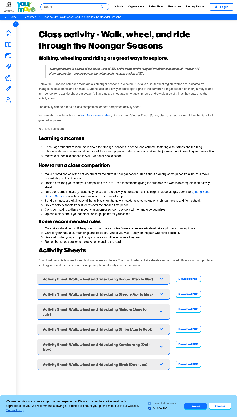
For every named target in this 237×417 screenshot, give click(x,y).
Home (13, 17)
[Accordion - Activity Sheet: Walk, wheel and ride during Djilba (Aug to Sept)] (103, 329)
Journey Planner (195, 6)
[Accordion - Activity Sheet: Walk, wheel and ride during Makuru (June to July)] (103, 311)
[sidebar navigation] (16, 24)
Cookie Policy (15, 410)
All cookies (160, 408)
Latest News (156, 6)
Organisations (136, 6)
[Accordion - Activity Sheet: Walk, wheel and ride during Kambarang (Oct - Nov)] (103, 347)
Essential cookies (164, 403)
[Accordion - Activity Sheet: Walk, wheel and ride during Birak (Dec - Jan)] (103, 364)
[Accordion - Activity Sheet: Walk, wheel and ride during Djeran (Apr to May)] (103, 294)
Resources (174, 6)
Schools (118, 6)
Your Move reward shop (95, 115)
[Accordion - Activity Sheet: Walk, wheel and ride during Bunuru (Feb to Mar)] (103, 279)
